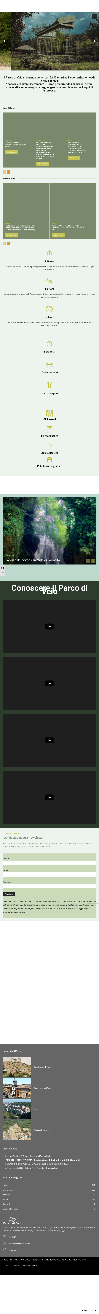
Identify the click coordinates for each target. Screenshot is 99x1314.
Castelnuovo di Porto (42, 1067)
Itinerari (10, 555)
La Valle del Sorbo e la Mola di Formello (32, 560)
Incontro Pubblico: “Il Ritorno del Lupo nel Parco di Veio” (15, 144)
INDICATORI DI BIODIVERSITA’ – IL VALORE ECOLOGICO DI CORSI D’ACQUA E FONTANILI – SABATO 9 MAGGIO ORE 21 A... (77, 147)
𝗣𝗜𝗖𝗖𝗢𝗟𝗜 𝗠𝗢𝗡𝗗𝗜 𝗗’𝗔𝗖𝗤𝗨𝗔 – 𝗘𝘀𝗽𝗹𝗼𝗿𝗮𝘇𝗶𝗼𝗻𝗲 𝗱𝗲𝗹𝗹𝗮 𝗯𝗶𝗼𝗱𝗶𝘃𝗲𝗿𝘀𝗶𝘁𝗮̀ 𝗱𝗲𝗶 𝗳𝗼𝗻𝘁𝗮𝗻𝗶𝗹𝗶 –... (44, 1160)
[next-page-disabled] (93, 561)
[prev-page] (4, 172)
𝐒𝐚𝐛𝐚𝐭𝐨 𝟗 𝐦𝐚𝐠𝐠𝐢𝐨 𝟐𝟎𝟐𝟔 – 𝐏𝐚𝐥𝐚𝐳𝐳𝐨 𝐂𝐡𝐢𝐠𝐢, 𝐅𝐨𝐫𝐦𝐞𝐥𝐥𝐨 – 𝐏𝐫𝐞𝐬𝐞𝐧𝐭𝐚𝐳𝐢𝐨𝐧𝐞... (32, 1168)
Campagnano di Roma (42, 1088)
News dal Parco (9, 108)
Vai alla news (11, 152)
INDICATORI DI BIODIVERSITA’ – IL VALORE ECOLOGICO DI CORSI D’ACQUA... (37, 1164)
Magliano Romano (41, 1130)
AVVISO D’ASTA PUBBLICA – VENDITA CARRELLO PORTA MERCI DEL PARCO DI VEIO (68, 228)
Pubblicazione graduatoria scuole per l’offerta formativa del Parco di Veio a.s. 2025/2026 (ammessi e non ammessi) (20, 228)
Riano (35, 1109)
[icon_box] (49, 259)
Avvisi (7, 223)
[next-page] (8, 172)
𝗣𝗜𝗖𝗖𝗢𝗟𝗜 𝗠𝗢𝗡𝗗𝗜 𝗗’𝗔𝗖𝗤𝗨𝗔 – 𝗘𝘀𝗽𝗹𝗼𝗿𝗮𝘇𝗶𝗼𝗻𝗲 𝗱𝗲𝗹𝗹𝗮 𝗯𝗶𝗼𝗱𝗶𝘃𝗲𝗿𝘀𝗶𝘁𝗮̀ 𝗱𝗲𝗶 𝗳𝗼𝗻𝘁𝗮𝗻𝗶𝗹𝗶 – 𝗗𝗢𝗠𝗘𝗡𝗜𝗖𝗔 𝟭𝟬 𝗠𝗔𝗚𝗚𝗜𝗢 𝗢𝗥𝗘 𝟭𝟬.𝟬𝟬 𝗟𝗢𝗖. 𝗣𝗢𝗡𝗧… (45, 150)
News (7, 140)
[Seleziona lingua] (88, 1310)
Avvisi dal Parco (9, 179)
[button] (94, 16)
